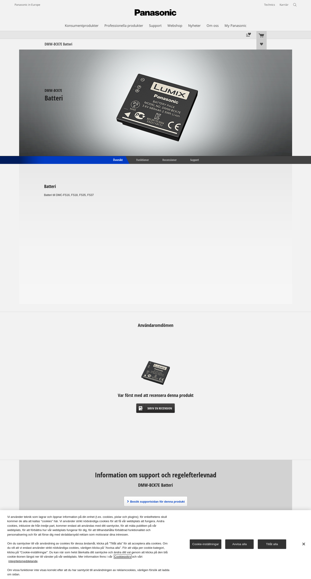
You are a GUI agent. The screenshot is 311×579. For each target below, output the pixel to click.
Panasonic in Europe (27, 5)
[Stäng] (304, 544)
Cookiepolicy (122, 556)
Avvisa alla (239, 544)
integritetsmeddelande (23, 561)
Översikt (117, 160)
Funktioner (142, 160)
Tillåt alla (272, 544)
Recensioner (169, 160)
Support (194, 160)
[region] (155, 544)
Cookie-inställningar (205, 544)
